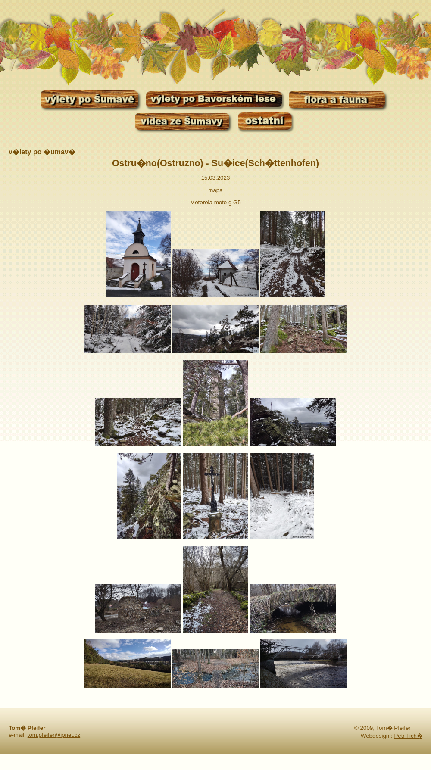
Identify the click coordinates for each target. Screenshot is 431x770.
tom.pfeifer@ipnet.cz (54, 735)
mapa (215, 190)
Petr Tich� (408, 736)
